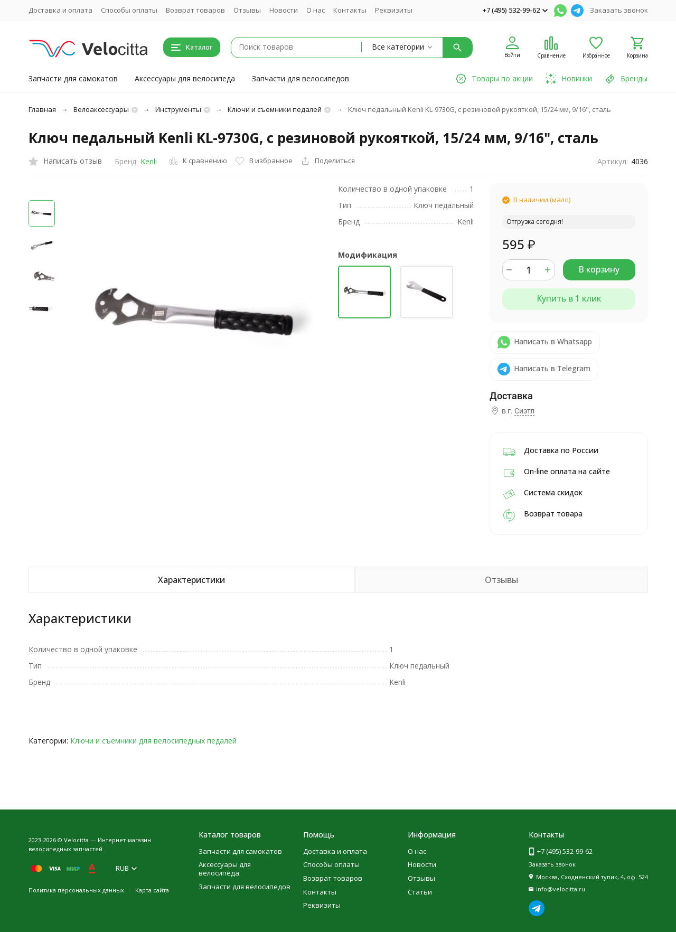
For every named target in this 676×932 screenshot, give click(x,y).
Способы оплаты (129, 10)
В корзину (598, 269)
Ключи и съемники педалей (275, 109)
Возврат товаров (195, 10)
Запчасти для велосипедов (300, 78)
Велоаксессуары (101, 109)
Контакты (350, 10)
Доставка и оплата (60, 10)
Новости (283, 10)
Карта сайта (152, 890)
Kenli (148, 161)
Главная (42, 109)
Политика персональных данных (76, 890)
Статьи (420, 892)
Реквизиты (393, 10)
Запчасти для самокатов (73, 78)
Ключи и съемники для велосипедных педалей (153, 741)
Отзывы (247, 10)
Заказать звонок (619, 10)
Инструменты (178, 109)
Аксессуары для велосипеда (185, 78)
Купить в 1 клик (569, 298)
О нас (315, 10)
